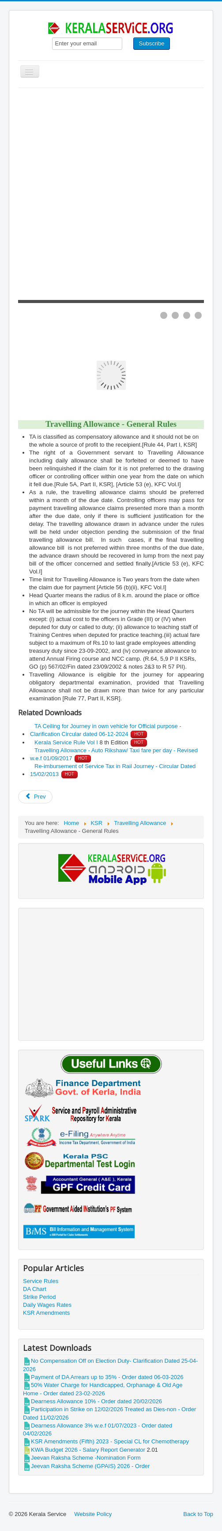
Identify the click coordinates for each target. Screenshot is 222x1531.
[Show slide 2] (175, 315)
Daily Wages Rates (47, 1305)
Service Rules (40, 1281)
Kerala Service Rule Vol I (66, 742)
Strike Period (39, 1297)
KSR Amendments (46, 1312)
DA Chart (34, 1289)
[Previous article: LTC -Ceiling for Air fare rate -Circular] (35, 796)
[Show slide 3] (186, 315)
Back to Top (198, 1514)
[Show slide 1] (163, 315)
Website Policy (93, 1514)
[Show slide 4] (198, 315)
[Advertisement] (111, 154)
